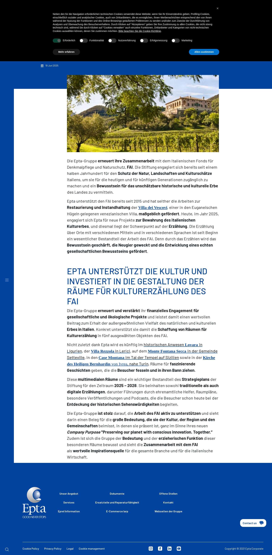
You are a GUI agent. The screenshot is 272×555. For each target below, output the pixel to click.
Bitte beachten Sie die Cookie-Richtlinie (139, 28)
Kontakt (168, 502)
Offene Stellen (168, 493)
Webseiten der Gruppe (168, 511)
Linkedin (169, 548)
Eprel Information (69, 511)
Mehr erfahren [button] (66, 49)
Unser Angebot (69, 493)
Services (68, 502)
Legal (70, 548)
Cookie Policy (31, 548)
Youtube (179, 548)
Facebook (160, 548)
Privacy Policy (52, 548)
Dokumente (117, 493)
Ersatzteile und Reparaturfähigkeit (117, 502)
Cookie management (92, 548)
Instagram (151, 548)
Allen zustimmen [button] (204, 49)
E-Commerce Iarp (117, 511)
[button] (217, 5)
